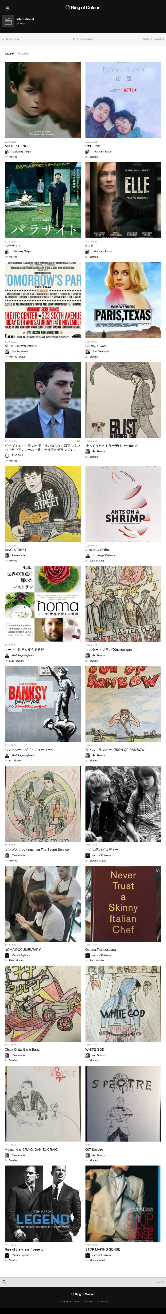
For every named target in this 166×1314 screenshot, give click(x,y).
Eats (92, 560)
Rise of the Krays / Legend (24, 1249)
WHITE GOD (94, 1049)
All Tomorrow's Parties (21, 346)
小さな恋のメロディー (101, 849)
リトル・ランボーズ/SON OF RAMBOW (115, 750)
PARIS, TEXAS (96, 346)
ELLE (89, 246)
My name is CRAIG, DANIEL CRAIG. (32, 1149)
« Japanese (11, 39)
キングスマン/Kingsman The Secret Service (37, 849)
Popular (24, 53)
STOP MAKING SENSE (102, 1249)
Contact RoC (103, 1301)
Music (22, 356)
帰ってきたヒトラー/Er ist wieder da (112, 446)
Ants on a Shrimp (98, 550)
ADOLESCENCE (17, 146)
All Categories (83, 39)
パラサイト (13, 246)
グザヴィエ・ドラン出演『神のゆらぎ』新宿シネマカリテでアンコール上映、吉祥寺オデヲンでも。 (42, 448)
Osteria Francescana (100, 949)
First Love (92, 146)
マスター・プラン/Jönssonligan (108, 649)
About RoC (89, 1301)
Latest (9, 53)
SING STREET (16, 550)
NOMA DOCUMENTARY (23, 949)
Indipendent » (153, 39)
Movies (13, 156)
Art (10, 760)
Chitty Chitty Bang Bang (22, 1049)
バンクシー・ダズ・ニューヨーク (29, 750)
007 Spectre (94, 1149)
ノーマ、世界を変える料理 (24, 649)
